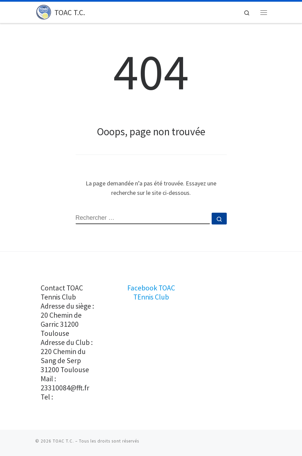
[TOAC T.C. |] (43, 11)
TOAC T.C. (63, 441)
